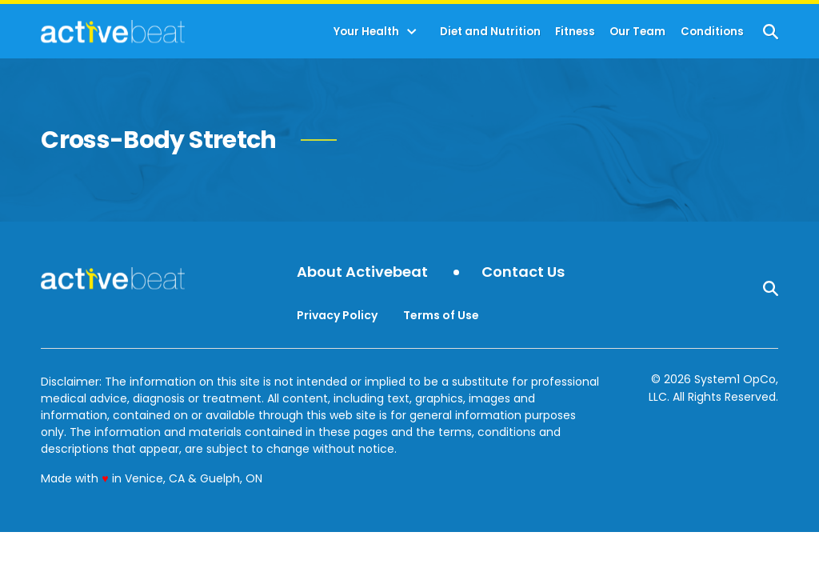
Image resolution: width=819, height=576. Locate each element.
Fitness (575, 32)
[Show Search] (770, 31)
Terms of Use (441, 315)
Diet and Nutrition (490, 32)
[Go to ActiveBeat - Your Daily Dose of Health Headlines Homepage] (112, 31)
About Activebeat (362, 272)
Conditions (712, 32)
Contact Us (523, 272)
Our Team (637, 32)
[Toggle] (412, 32)
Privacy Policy (337, 315)
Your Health (366, 32)
